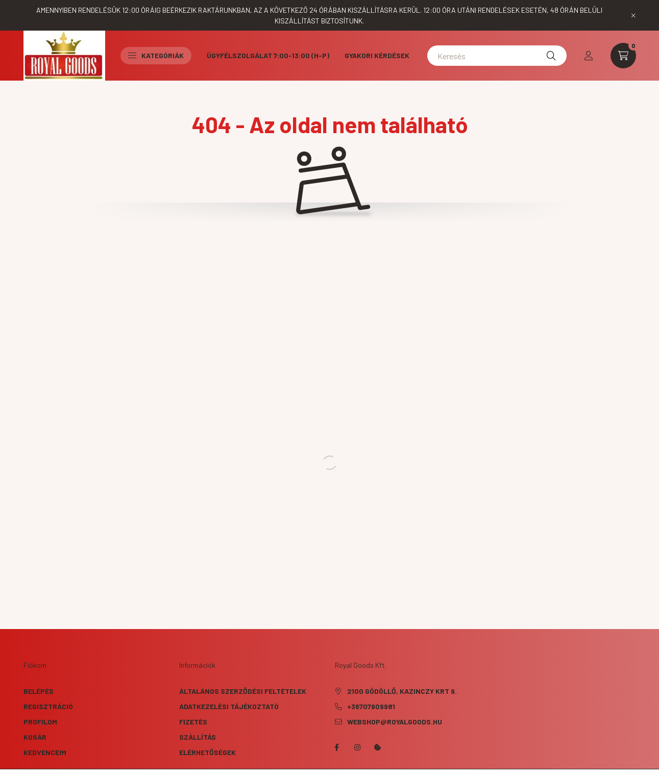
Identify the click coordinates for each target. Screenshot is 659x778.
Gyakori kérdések (377, 55)
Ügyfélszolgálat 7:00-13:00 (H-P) (268, 55)
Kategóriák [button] (156, 55)
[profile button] (588, 55)
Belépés (38, 691)
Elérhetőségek (207, 752)
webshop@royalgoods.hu (394, 721)
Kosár (34, 737)
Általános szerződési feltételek (242, 691)
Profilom (40, 721)
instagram (357, 747)
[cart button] (623, 55)
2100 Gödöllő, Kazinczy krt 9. (402, 691)
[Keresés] (497, 55)
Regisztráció (48, 706)
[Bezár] (633, 15)
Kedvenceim (44, 752)
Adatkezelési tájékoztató (229, 706)
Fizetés (193, 721)
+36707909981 (371, 706)
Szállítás (197, 737)
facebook (337, 747)
